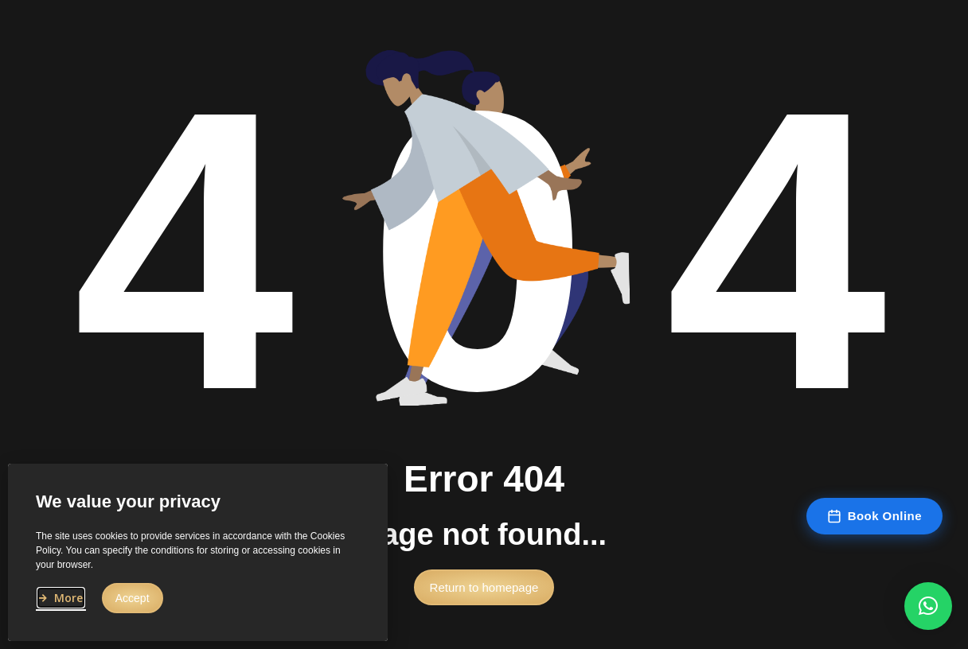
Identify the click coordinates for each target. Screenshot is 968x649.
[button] (484, 591)
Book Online (874, 516)
